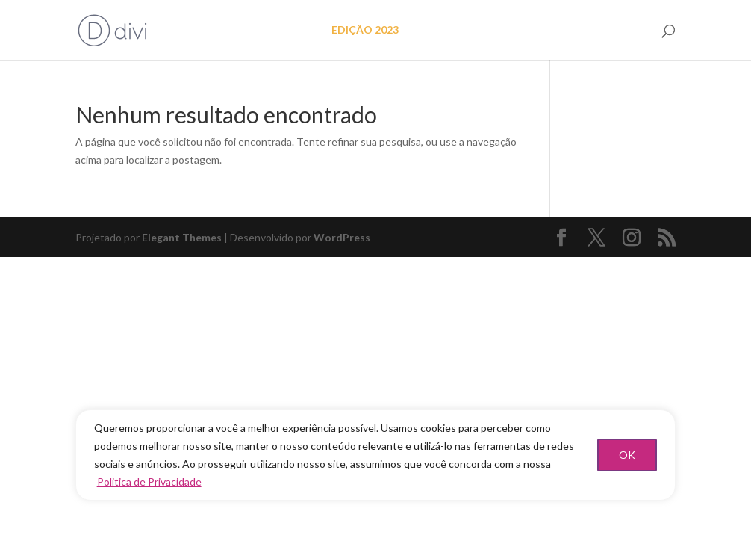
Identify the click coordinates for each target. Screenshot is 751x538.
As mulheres (533, 30)
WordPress (342, 237)
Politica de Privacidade (149, 481)
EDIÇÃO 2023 (365, 30)
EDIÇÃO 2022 (450, 30)
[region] (375, 455)
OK (627, 454)
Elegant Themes (182, 237)
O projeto (288, 30)
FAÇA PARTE (614, 30)
